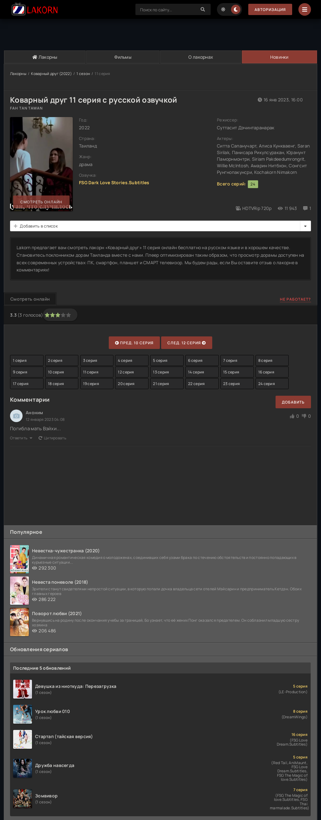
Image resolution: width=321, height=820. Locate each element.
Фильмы (122, 57)
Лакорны (44, 57)
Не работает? (295, 299)
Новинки (279, 57)
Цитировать (52, 438)
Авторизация (270, 9)
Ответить (21, 438)
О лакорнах (200, 57)
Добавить (293, 402)
